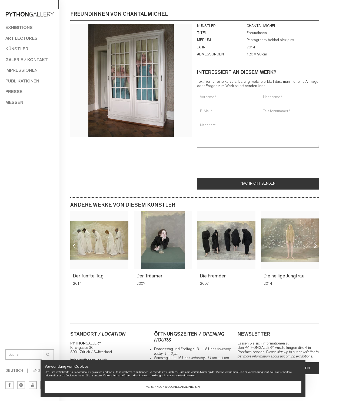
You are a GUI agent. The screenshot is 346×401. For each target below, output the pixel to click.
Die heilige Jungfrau (284, 275)
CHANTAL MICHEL (261, 26)
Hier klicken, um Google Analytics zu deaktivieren (164, 375)
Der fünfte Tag (89, 275)
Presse (13, 91)
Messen (14, 102)
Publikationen (22, 81)
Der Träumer (150, 275)
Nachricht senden (258, 183)
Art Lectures (21, 38)
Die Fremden (214, 275)
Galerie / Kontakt (26, 59)
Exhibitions (19, 27)
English (40, 371)
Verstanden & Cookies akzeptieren (173, 386)
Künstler (16, 49)
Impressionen (21, 70)
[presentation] (238, 163)
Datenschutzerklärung (117, 375)
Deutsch (14, 371)
